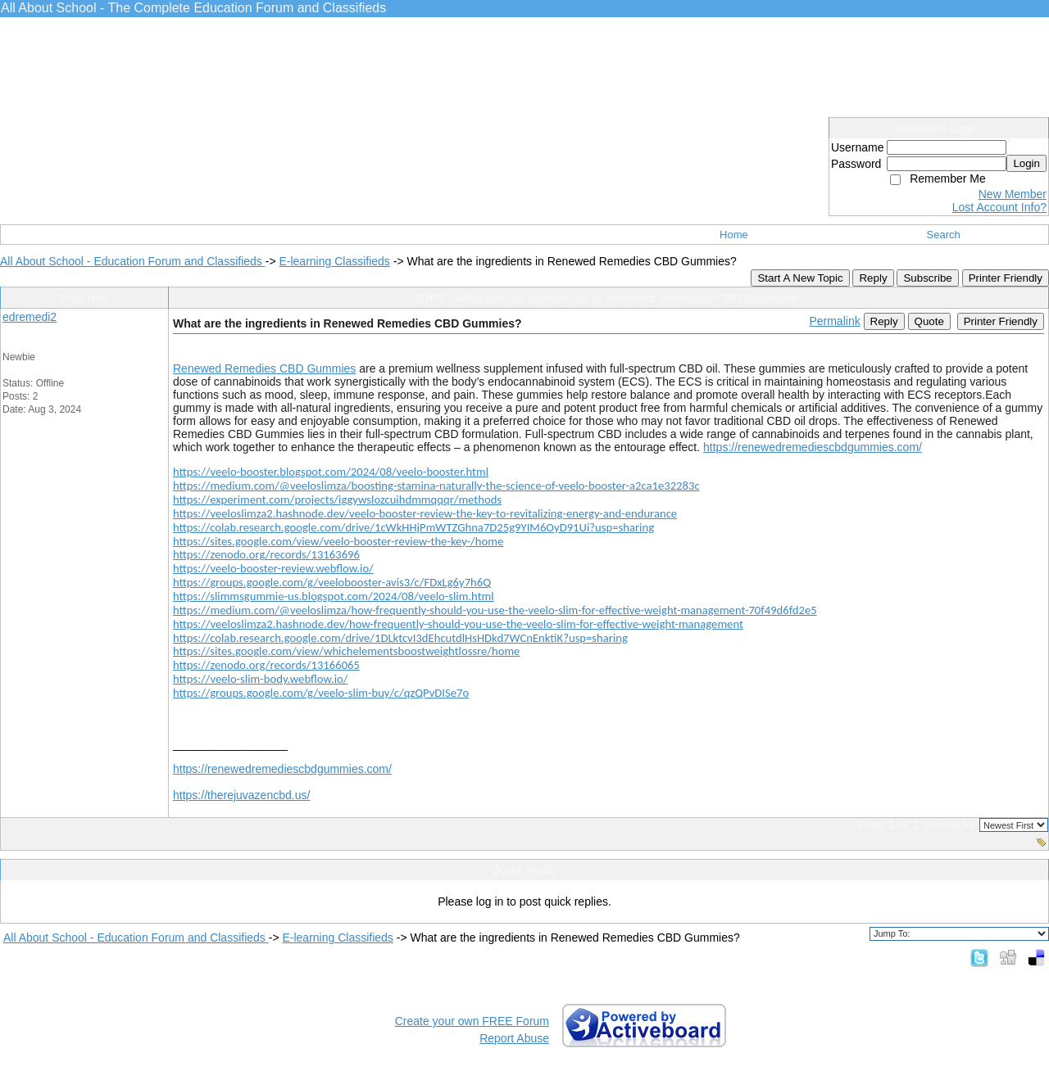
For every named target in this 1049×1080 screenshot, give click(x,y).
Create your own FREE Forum (472, 1021)
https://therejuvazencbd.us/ (241, 795)
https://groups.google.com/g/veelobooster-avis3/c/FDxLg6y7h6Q (332, 582)
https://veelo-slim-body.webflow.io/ (260, 678)
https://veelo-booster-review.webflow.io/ (273, 568)
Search (943, 234)
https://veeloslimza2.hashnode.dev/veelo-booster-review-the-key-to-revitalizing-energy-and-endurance (425, 513)
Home (734, 234)
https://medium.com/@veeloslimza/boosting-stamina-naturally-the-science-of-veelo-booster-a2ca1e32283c (436, 485)
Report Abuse (514, 1038)
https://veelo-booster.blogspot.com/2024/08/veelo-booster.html (330, 471)
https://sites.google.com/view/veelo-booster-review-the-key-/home (338, 541)
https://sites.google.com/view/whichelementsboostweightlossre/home (346, 651)
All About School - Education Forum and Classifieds (133, 261)
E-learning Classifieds (334, 261)
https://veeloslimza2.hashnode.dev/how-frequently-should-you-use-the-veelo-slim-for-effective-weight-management (458, 624)
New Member (1013, 194)
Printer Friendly (1005, 278)
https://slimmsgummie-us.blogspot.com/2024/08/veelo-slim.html (333, 596)
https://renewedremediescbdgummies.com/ (812, 447)
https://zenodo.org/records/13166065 (266, 664)
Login (1026, 163)
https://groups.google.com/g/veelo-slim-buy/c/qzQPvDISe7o (321, 692)
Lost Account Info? (999, 207)
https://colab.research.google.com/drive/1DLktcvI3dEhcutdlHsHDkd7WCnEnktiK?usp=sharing (400, 637)
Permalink (834, 321)
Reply (873, 278)
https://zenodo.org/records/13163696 (266, 554)
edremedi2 (29, 316)
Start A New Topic (799, 278)
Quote (929, 321)
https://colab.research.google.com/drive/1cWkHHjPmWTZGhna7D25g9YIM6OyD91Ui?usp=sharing (413, 527)
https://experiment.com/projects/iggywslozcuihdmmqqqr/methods (337, 499)
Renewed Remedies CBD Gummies (264, 368)
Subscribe (927, 278)
